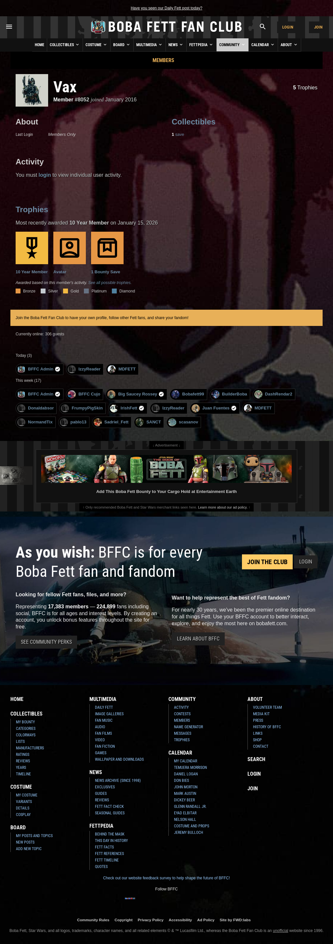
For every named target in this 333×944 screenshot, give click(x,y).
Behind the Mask (110, 834)
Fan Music (104, 720)
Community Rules (93, 920)
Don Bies (181, 780)
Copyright (123, 920)
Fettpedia (201, 44)
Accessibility (180, 920)
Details (22, 808)
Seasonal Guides (110, 813)
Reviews (23, 761)
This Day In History (111, 840)
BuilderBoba (229, 394)
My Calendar (185, 761)
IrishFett (127, 408)
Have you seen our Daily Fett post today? (166, 8)
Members (163, 60)
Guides (101, 793)
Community (232, 44)
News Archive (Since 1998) (118, 780)
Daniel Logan (186, 774)
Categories (25, 728)
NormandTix (35, 422)
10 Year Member (32, 253)
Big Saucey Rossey (135, 394)
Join (318, 27)
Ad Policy (205, 920)
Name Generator (188, 727)
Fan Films (103, 733)
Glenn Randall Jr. (190, 806)
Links (257, 733)
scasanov (183, 422)
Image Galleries (109, 714)
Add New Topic (29, 849)
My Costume (26, 795)
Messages (182, 733)
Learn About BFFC (198, 639)
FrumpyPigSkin (81, 408)
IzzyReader (84, 369)
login (45, 175)
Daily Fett (104, 707)
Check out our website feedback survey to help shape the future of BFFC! (166, 878)
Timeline (23, 774)
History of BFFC (267, 727)
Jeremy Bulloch (188, 832)
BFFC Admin (38, 369)
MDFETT (122, 369)
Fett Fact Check (109, 806)
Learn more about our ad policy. (222, 507)
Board (122, 44)
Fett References (109, 853)
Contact (260, 746)
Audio (100, 727)
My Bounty (25, 722)
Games (100, 753)
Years (21, 767)
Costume (97, 44)
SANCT (148, 422)
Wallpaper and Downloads (119, 759)
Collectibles (65, 44)
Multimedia (149, 44)
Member (63, 99)
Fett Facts (104, 847)
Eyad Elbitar (185, 813)
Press (258, 720)
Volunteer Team (267, 707)
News (176, 44)
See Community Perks (46, 642)
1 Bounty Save (107, 253)
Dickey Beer (184, 800)
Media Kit (261, 714)
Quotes (101, 866)
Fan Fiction (105, 746)
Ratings (22, 754)
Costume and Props (191, 826)
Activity (181, 707)
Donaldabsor (35, 408)
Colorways (25, 735)
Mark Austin (185, 793)
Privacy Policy (151, 920)
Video (100, 740)
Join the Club (267, 562)
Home (39, 45)
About (289, 44)
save (178, 134)
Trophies (305, 87)
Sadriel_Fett (111, 422)
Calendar (263, 44)
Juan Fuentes (214, 408)
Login (287, 27)
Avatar (69, 253)
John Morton (185, 787)
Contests (182, 714)
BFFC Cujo (84, 394)
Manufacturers (30, 748)
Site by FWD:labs (235, 920)
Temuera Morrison (190, 767)
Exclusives (105, 787)
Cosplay (23, 814)
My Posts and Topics (34, 836)
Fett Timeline (107, 860)
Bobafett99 (187, 394)
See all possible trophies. (109, 282)
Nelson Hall (185, 819)
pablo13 (73, 422)
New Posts (25, 842)
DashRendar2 (273, 394)
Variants (24, 801)
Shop (257, 740)
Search (256, 759)
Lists (20, 741)
